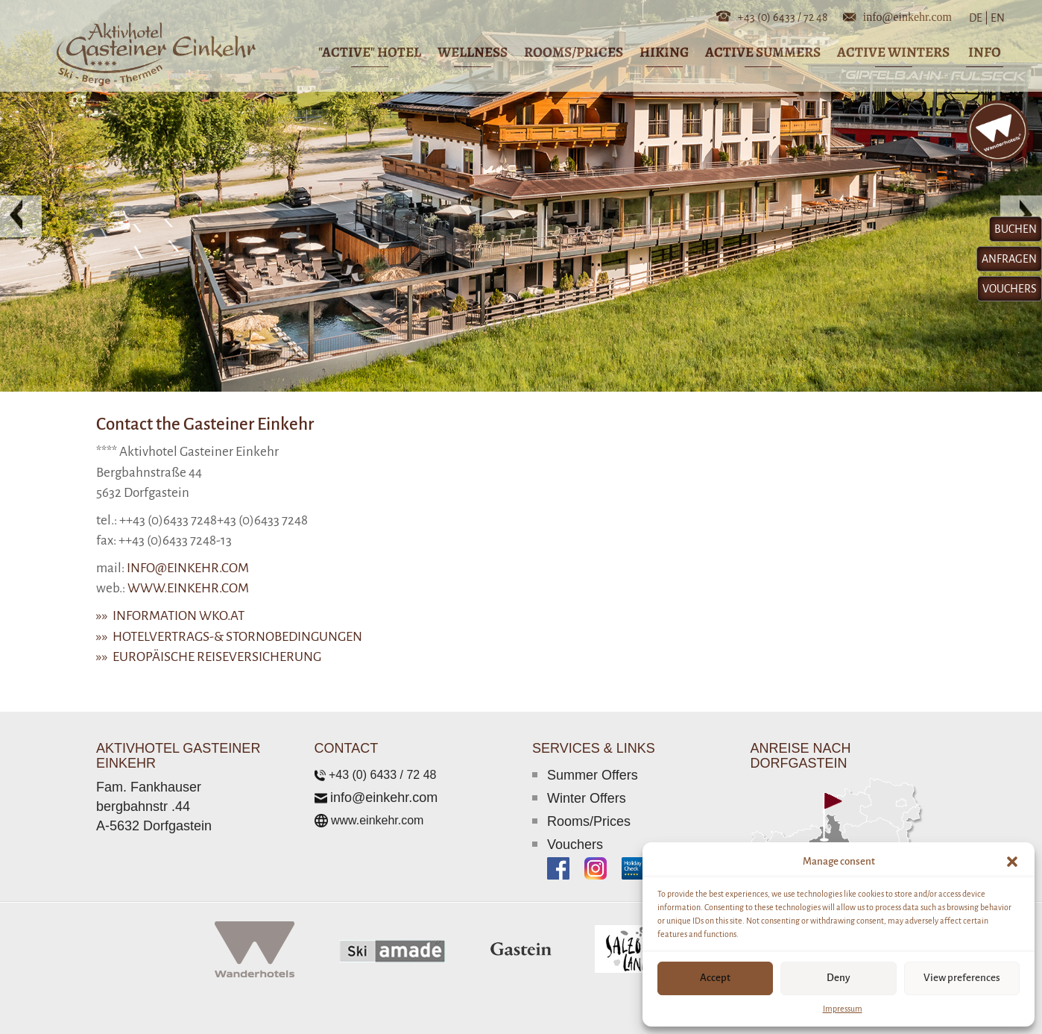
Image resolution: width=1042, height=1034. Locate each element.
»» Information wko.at (170, 616)
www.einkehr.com (188, 588)
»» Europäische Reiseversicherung (208, 657)
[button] (1012, 861)
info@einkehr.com (907, 16)
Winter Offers (586, 798)
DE (978, 18)
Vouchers (575, 844)
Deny (838, 977)
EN (996, 18)
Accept (715, 977)
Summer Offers (592, 775)
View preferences (961, 977)
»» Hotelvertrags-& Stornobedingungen (229, 637)
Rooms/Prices (589, 821)
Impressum (842, 1008)
